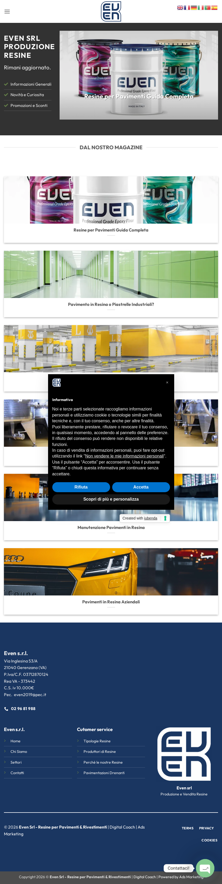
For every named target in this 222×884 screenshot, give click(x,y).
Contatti (17, 772)
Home (15, 741)
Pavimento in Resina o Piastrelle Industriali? (111, 304)
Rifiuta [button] (81, 487)
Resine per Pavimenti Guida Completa (111, 230)
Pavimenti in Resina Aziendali (111, 601)
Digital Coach (122, 827)
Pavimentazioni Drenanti (104, 772)
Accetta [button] (141, 487)
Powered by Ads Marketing (180, 877)
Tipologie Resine (97, 741)
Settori (16, 762)
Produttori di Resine (100, 751)
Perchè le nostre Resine (103, 762)
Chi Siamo (19, 751)
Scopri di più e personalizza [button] (111, 499)
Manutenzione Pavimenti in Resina (111, 527)
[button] (7, 11)
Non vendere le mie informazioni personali (124, 456)
